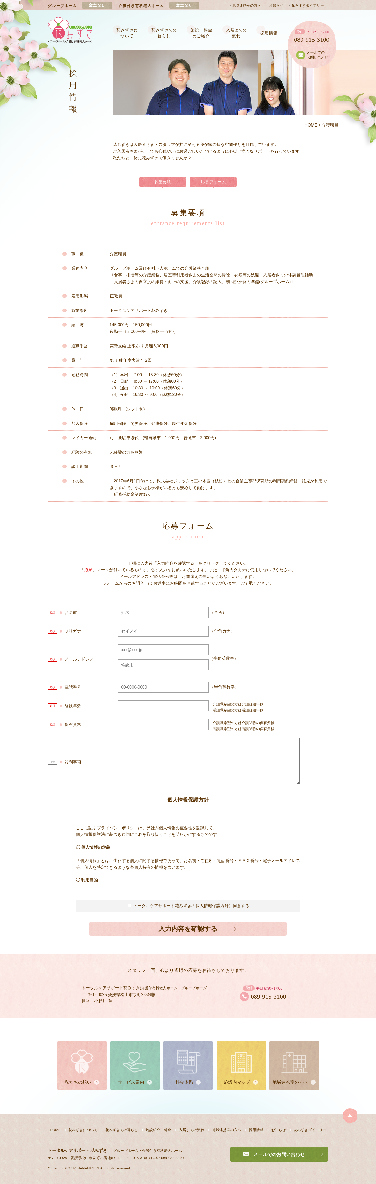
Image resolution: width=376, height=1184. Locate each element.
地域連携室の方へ (246, 5)
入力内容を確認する (188, 928)
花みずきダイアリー (307, 5)
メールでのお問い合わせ (317, 55)
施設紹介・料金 (158, 1130)
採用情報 (269, 33)
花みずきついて (127, 33)
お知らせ (276, 5)
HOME (55, 1130)
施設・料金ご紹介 (201, 33)
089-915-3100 (311, 39)
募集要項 (162, 182)
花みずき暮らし (164, 33)
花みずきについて (83, 1130)
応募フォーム (213, 182)
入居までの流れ (191, 1130)
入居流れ (236, 33)
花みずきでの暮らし (121, 1130)
